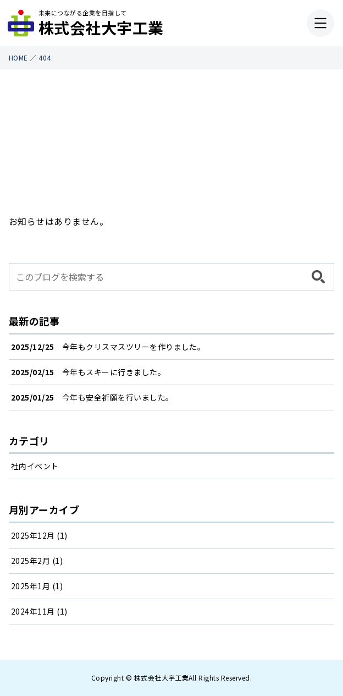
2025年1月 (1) (37, 585)
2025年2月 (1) (37, 560)
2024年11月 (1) (39, 611)
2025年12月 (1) (39, 535)
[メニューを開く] (320, 23)
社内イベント (35, 466)
